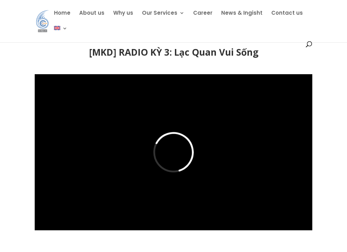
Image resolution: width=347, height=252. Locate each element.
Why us (123, 13)
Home (62, 13)
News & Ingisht (242, 13)
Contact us (287, 13)
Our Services (159, 13)
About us (91, 13)
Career (202, 13)
